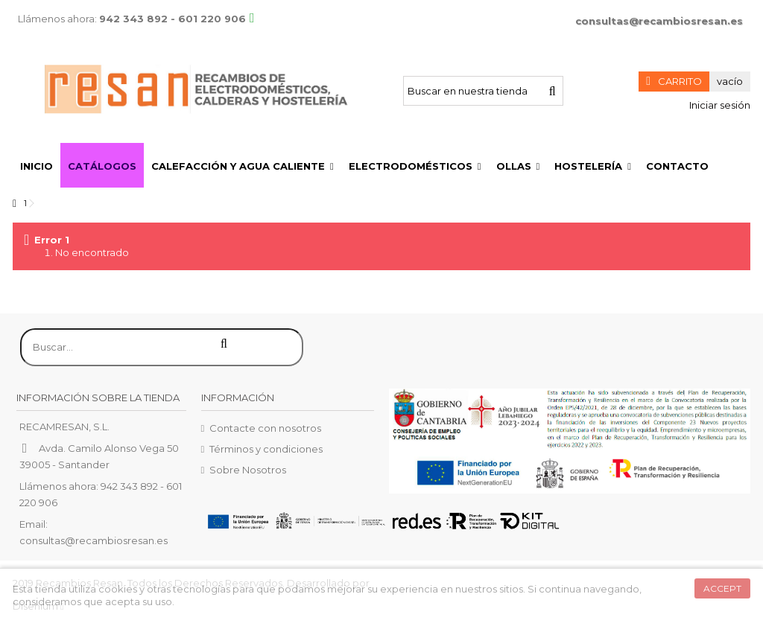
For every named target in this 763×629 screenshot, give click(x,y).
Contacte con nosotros (265, 428)
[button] (242, 165)
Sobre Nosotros (247, 470)
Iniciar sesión (718, 105)
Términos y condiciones (266, 449)
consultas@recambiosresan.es (659, 21)
